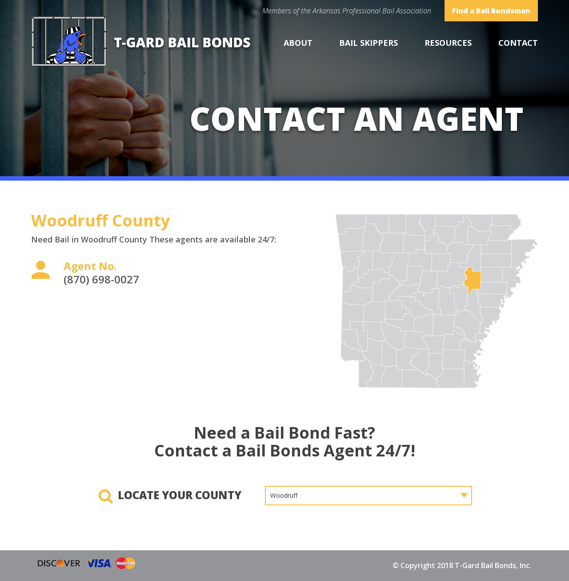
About (298, 42)
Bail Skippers (368, 42)
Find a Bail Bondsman (491, 11)
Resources (448, 42)
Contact (518, 42)
